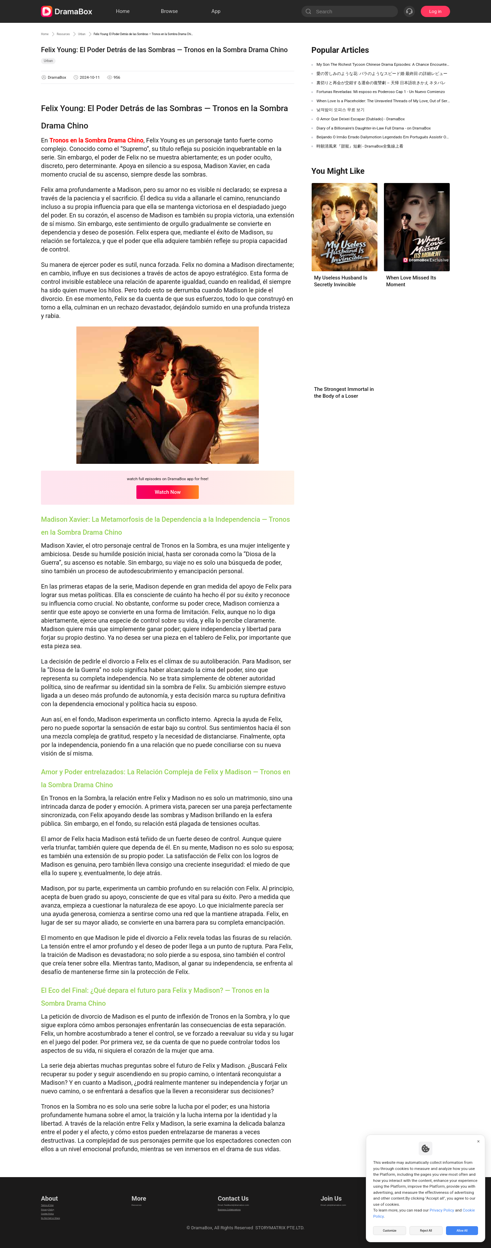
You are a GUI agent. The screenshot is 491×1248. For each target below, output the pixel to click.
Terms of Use (54, 1199)
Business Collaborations (224, 1208)
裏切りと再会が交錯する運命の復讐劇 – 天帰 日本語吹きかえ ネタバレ (381, 82)
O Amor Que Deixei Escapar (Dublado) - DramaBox (360, 119)
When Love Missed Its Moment (411, 281)
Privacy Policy (55, 1208)
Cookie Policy (54, 1216)
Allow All (462, 1229)
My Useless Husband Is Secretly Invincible (340, 281)
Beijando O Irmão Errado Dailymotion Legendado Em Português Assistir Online (383, 137)
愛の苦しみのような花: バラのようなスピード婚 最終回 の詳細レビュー (381, 73)
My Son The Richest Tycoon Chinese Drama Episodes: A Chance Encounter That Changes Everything (383, 64)
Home (48, 34)
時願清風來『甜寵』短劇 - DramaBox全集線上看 (359, 146)
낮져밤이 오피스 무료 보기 (340, 109)
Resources (76, 34)
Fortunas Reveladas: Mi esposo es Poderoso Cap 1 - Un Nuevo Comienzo (380, 91)
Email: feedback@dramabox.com (233, 1199)
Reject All (426, 1229)
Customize (389, 1229)
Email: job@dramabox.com (342, 1199)
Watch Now (168, 492)
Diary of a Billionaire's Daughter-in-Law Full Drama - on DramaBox (373, 128)
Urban (103, 34)
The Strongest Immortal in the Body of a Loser (344, 392)
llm (133, 1208)
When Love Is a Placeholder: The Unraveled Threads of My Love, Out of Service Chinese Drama (383, 100)
